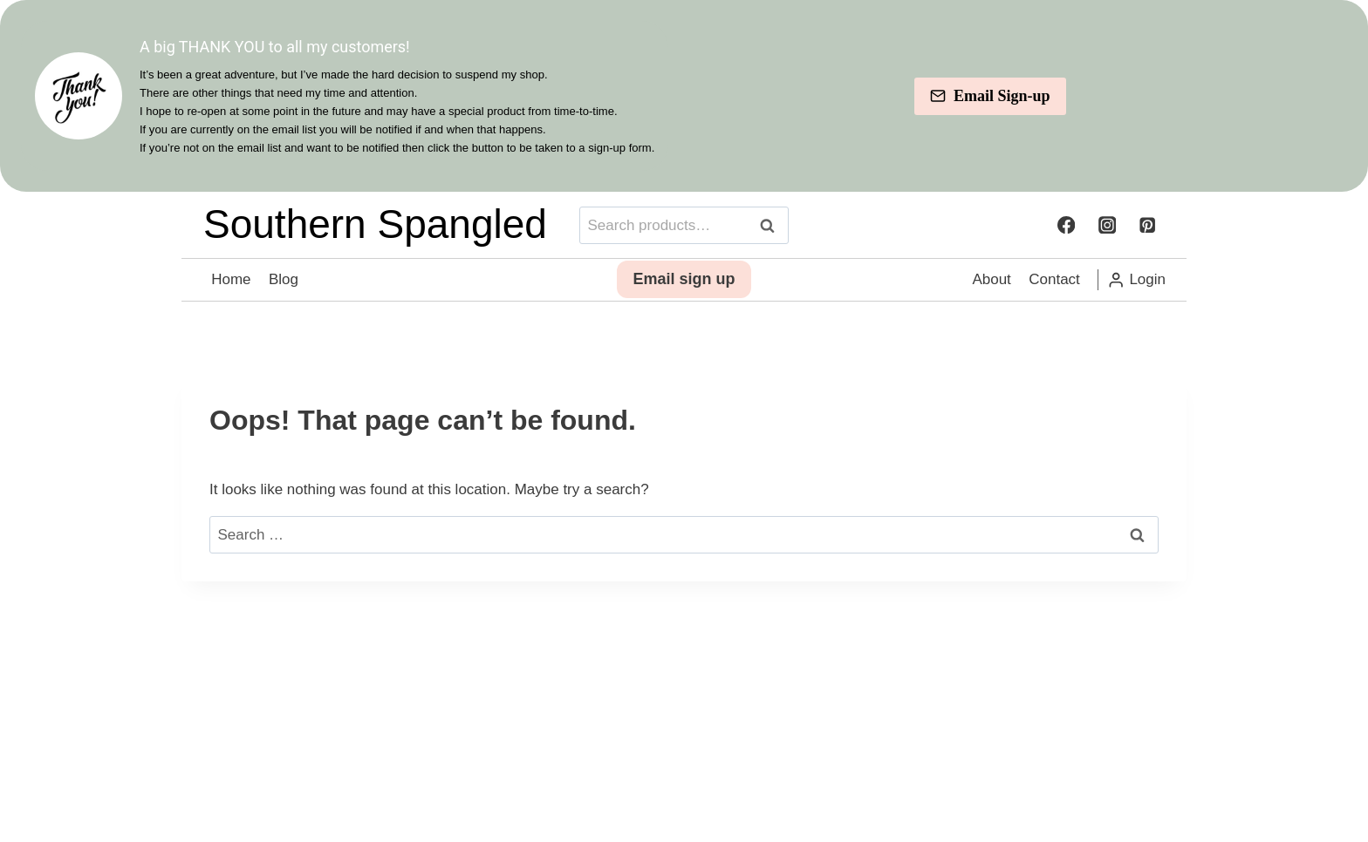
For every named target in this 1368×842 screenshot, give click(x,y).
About (991, 291)
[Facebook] (1066, 237)
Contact (1054, 291)
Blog (283, 291)
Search (772, 238)
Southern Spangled (375, 237)
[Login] (1136, 292)
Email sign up (684, 292)
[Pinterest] (1148, 237)
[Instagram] (1107, 237)
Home (230, 291)
